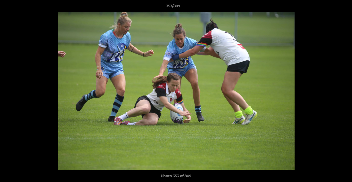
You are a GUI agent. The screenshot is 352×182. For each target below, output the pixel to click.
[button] (331, 7)
